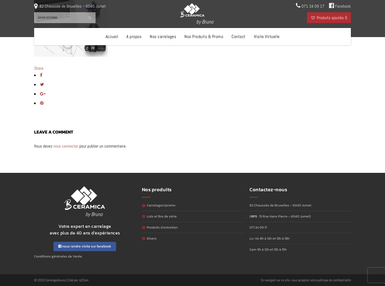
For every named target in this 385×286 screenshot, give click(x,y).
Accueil (112, 36)
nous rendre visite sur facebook (84, 246)
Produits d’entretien (162, 227)
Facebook (340, 5)
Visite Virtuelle (267, 36)
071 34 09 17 (310, 5)
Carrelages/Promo (161, 205)
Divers (152, 238)
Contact (239, 36)
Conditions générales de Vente (58, 256)
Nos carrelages (163, 36)
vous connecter (65, 146)
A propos (133, 36)
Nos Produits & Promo (203, 36)
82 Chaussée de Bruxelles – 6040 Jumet (73, 6)
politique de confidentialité (334, 280)
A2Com (83, 280)
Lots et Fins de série (162, 216)
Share (38, 68)
